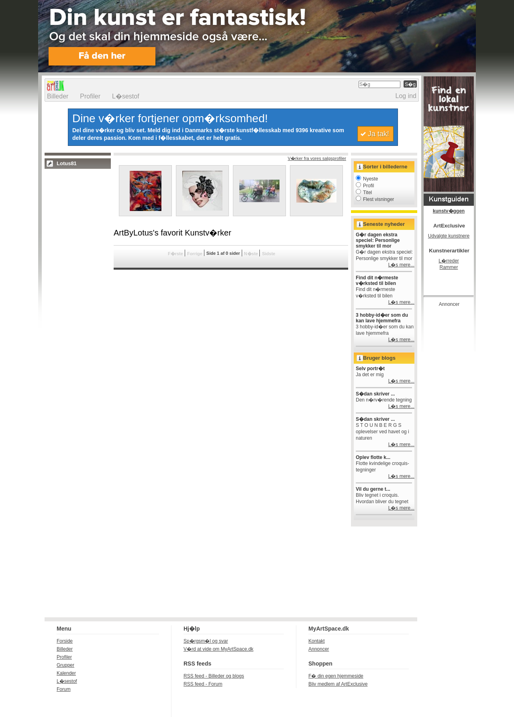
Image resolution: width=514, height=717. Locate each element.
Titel (364, 192)
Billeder (57, 96)
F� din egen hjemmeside (335, 676)
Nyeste (367, 179)
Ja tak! (378, 134)
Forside (65, 641)
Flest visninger (375, 199)
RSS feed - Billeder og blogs (214, 676)
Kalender (66, 673)
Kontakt (316, 641)
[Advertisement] (456, 431)
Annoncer (318, 649)
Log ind (406, 95)
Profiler (90, 96)
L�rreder (449, 261)
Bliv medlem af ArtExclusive (337, 684)
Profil (365, 185)
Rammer (448, 267)
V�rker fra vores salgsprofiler (317, 158)
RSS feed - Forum (203, 684)
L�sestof (125, 96)
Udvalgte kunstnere (448, 236)
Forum (64, 689)
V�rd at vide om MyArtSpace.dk (218, 649)
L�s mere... (401, 265)
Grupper (65, 665)
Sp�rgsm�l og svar (206, 641)
